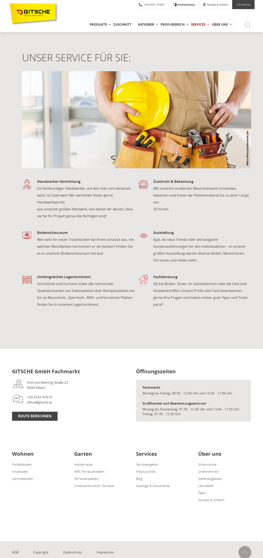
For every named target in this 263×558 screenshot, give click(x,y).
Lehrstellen (206, 486)
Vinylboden (20, 471)
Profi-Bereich (173, 24)
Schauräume (207, 464)
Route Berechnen (35, 416)
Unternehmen (208, 471)
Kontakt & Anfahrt (215, 4)
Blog (139, 478)
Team (202, 493)
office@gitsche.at (39, 402)
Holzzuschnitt (146, 471)
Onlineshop (243, 4)
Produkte (98, 24)
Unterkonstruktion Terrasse (94, 486)
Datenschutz (72, 552)
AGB (15, 552)
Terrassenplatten (86, 478)
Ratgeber (146, 24)
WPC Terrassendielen (89, 471)
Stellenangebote (209, 478)
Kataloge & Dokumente (153, 486)
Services (198, 24)
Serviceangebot (147, 464)
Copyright (40, 552)
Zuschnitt (122, 24)
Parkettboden (22, 464)
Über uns (220, 24)
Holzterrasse (83, 464)
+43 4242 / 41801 (152, 4)
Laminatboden (22, 478)
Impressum (105, 552)
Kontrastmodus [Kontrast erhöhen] (186, 4)
